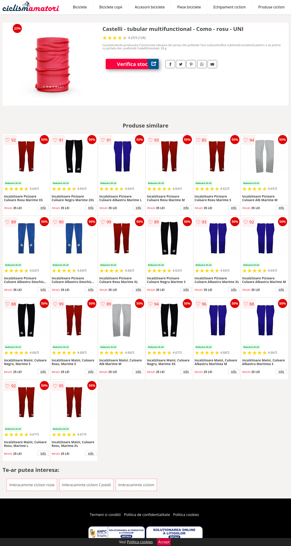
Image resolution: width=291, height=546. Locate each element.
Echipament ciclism (229, 7)
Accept (164, 541)
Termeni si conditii (105, 514)
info (43, 207)
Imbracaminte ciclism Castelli (86, 484)
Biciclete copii (110, 7)
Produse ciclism (271, 7)
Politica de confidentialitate (147, 514)
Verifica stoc (138, 64)
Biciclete (80, 7)
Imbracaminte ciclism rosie (31, 484)
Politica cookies (186, 514)
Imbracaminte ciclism (136, 484)
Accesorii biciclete (150, 7)
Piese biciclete (189, 7)
